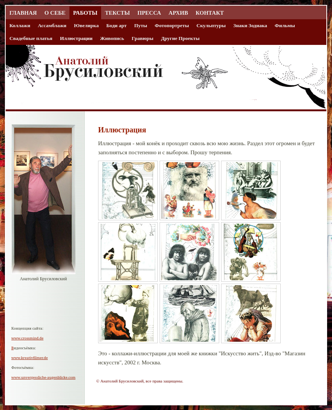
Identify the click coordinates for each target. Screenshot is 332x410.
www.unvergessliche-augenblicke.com (43, 377)
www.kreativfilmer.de (29, 357)
